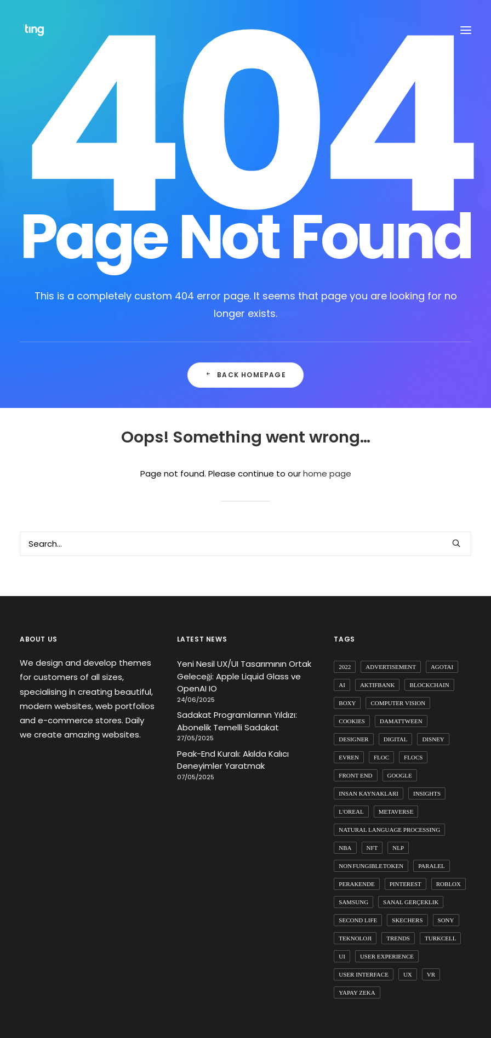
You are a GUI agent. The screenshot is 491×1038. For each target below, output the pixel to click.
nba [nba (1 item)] (345, 847)
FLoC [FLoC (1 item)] (381, 757)
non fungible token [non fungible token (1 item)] (371, 866)
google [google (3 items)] (399, 775)
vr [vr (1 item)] (431, 974)
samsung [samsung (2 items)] (353, 902)
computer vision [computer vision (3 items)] (397, 703)
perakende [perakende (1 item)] (356, 884)
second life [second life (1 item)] (358, 920)
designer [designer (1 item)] (353, 739)
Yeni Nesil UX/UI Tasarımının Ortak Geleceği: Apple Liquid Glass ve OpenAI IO (244, 676)
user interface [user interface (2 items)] (364, 974)
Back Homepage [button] (245, 374)
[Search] (245, 543)
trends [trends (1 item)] (398, 938)
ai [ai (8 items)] (342, 685)
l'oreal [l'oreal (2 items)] (351, 811)
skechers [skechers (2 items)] (407, 920)
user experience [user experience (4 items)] (387, 956)
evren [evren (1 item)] (349, 757)
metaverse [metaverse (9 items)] (396, 811)
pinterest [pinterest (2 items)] (405, 884)
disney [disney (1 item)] (433, 739)
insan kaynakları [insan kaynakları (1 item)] (368, 793)
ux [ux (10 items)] (407, 974)
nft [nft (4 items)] (372, 847)
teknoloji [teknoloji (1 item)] (355, 938)
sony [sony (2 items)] (446, 920)
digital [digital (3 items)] (396, 739)
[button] (456, 543)
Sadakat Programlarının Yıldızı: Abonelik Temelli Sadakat (237, 721)
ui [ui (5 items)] (342, 956)
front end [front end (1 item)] (355, 775)
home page (327, 473)
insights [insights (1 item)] (427, 793)
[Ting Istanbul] (35, 30)
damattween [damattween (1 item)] (401, 721)
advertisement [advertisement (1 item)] (391, 666)
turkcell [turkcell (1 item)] (440, 938)
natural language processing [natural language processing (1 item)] (389, 829)
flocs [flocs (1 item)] (413, 757)
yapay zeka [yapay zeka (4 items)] (357, 992)
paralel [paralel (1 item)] (431, 866)
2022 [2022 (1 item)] (345, 666)
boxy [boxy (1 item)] (347, 703)
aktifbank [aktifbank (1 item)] (377, 685)
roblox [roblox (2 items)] (448, 884)
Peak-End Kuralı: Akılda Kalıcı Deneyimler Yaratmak (233, 760)
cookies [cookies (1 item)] (352, 721)
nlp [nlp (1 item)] (398, 847)
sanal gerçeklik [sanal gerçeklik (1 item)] (410, 902)
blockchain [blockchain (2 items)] (429, 685)
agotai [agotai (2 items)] (442, 666)
